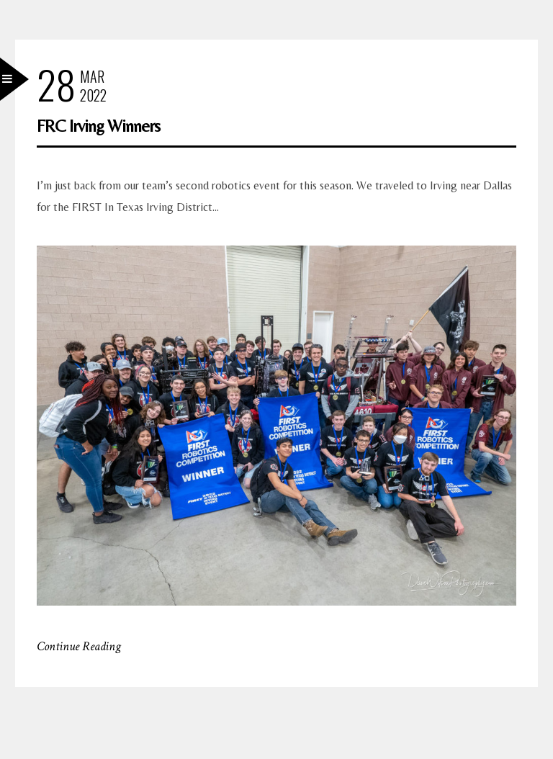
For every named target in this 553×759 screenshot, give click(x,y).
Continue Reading (79, 646)
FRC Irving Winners (98, 125)
